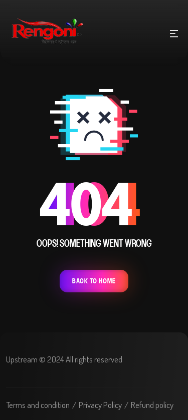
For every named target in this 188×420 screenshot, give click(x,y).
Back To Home (94, 281)
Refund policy (152, 404)
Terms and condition (38, 404)
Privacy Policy (100, 404)
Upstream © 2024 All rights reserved (64, 359)
